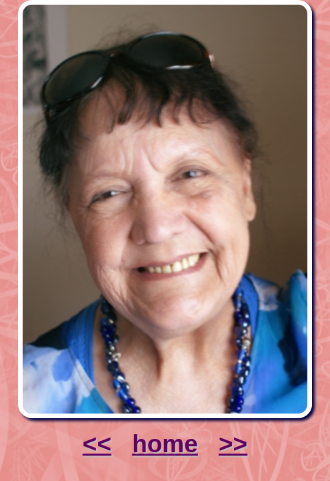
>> (233, 444)
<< (97, 444)
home (165, 444)
